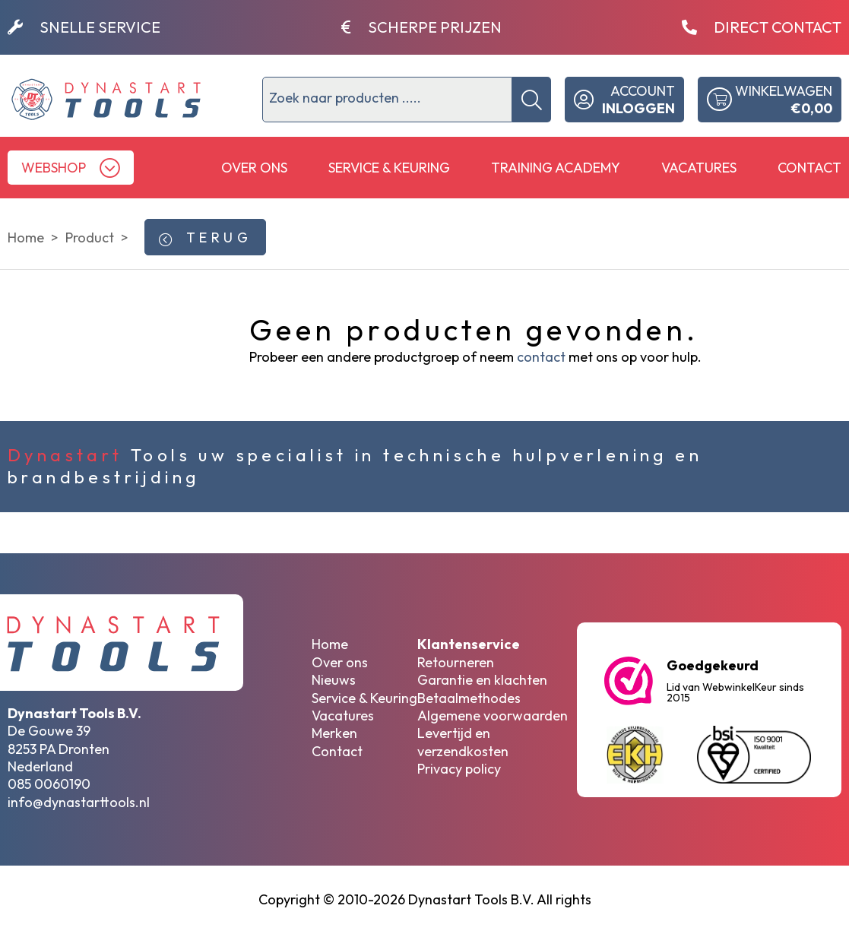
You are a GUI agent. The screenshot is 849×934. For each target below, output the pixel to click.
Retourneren (455, 662)
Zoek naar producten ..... (345, 97)
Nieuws (334, 680)
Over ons (254, 167)
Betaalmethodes (469, 698)
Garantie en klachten (482, 680)
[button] (71, 167)
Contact (809, 167)
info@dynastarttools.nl (79, 802)
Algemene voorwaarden (492, 715)
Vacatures (699, 167)
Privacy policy (459, 768)
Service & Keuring (389, 167)
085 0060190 (49, 784)
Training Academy (555, 167)
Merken (334, 733)
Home (330, 644)
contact (541, 357)
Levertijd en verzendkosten (462, 741)
